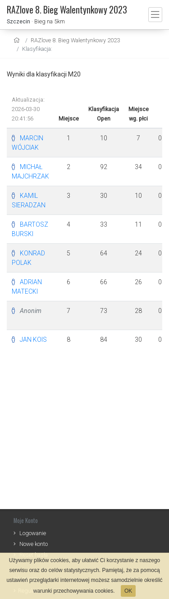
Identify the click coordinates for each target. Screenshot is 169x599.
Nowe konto (33, 544)
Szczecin (18, 21)
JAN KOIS (33, 339)
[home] (18, 40)
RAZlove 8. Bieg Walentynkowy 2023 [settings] (75, 40)
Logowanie (32, 533)
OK (128, 591)
